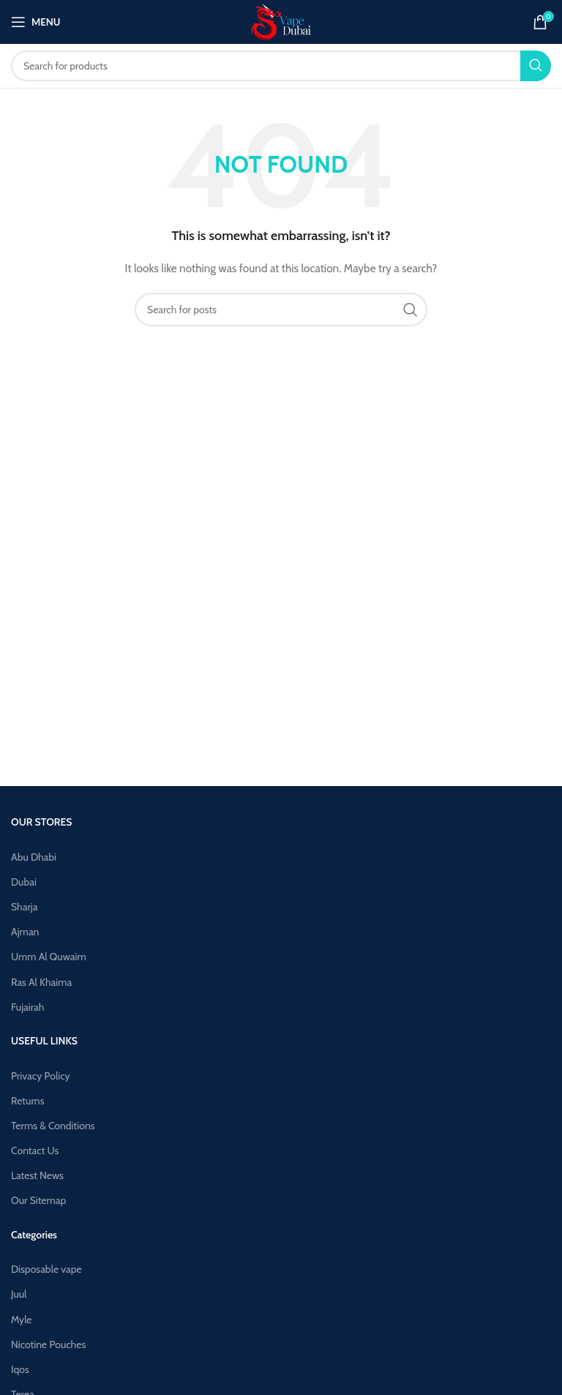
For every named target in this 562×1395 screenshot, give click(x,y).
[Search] (281, 66)
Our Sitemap (38, 1200)
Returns (27, 1100)
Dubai (24, 882)
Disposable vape (46, 1269)
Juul (18, 1294)
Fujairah (27, 1007)
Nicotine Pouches (48, 1344)
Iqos (20, 1369)
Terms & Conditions (53, 1125)
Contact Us (35, 1150)
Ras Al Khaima (41, 982)
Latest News (37, 1175)
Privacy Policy (40, 1075)
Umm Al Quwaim (48, 956)
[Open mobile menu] (35, 22)
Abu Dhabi (33, 857)
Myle (21, 1319)
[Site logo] (281, 20)
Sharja (24, 906)
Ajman (25, 931)
